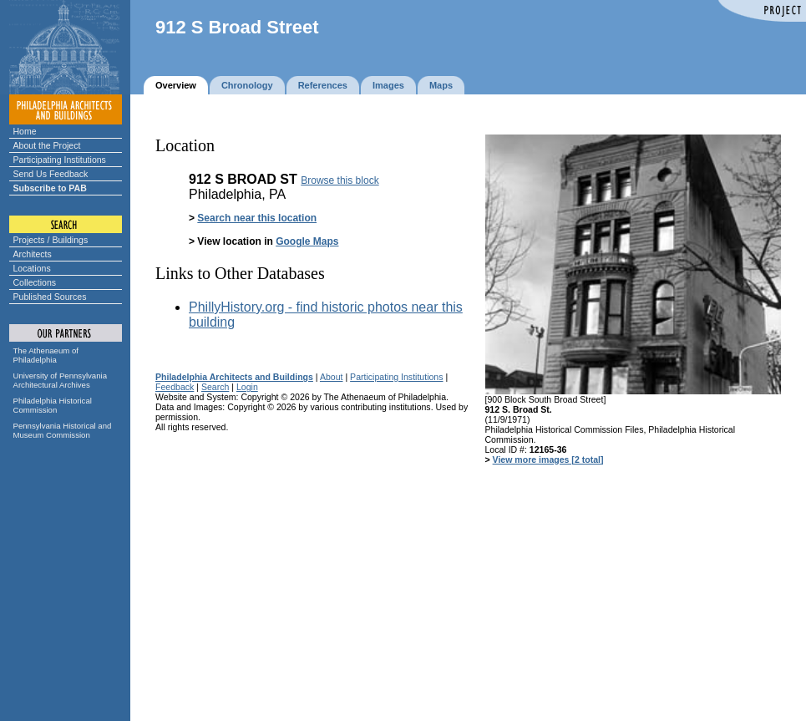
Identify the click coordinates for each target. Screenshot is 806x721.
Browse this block (339, 180)
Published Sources (50, 297)
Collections (35, 282)
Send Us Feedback (51, 174)
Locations (32, 268)
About (331, 377)
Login (247, 387)
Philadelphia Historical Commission (52, 405)
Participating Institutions (59, 160)
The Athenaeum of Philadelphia (46, 355)
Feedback (174, 387)
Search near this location (257, 218)
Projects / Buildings (51, 240)
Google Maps (307, 241)
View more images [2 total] (548, 459)
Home (25, 131)
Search (215, 387)
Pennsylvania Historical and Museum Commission (62, 430)
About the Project (47, 145)
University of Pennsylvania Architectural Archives (60, 380)
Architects (32, 254)
